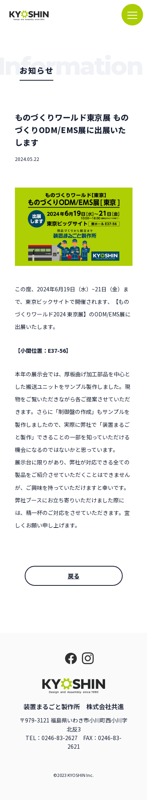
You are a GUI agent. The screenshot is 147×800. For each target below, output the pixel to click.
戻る (74, 576)
